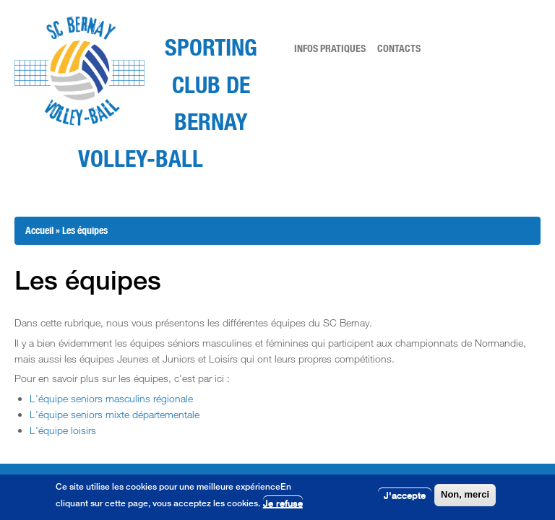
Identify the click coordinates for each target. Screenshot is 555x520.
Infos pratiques (330, 48)
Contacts (399, 48)
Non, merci (465, 495)
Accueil (39, 230)
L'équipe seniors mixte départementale (114, 414)
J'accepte (405, 495)
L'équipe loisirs (63, 430)
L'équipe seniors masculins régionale (111, 398)
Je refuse (283, 503)
